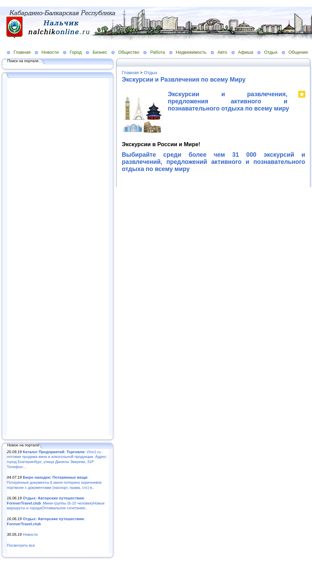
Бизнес (100, 52)
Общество (128, 52)
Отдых (270, 52)
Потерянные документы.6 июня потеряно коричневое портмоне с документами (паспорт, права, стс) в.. (54, 482)
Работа (157, 52)
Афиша (245, 52)
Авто (222, 52)
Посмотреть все (21, 545)
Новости (50, 52)
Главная (22, 52)
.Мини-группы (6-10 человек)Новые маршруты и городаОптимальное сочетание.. (55, 503)
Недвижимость (191, 52)
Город (76, 52)
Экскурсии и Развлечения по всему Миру (184, 79)
